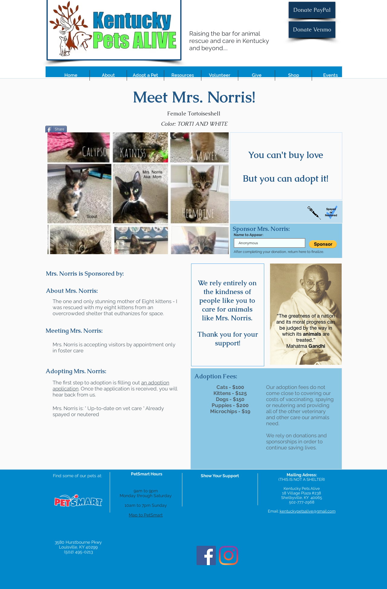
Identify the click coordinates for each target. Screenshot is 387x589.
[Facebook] (206, 555)
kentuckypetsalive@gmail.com (308, 511)
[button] (108, 75)
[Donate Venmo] (312, 29)
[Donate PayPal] (312, 10)
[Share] (56, 129)
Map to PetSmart (146, 515)
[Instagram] (228, 555)
